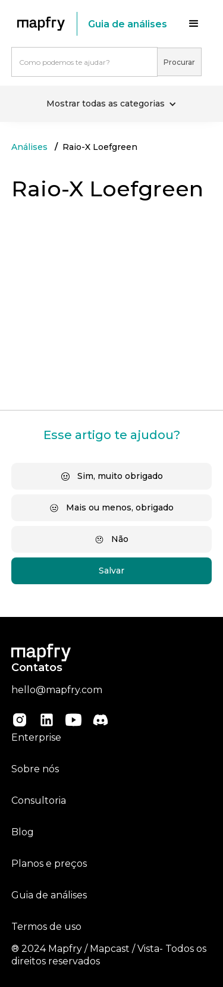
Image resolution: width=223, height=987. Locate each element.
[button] (194, 24)
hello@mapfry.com (56, 689)
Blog (22, 832)
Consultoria (38, 800)
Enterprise (36, 737)
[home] (44, 23)
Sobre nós (35, 769)
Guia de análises (49, 895)
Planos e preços (49, 863)
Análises (29, 147)
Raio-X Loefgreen (99, 147)
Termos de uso (46, 926)
